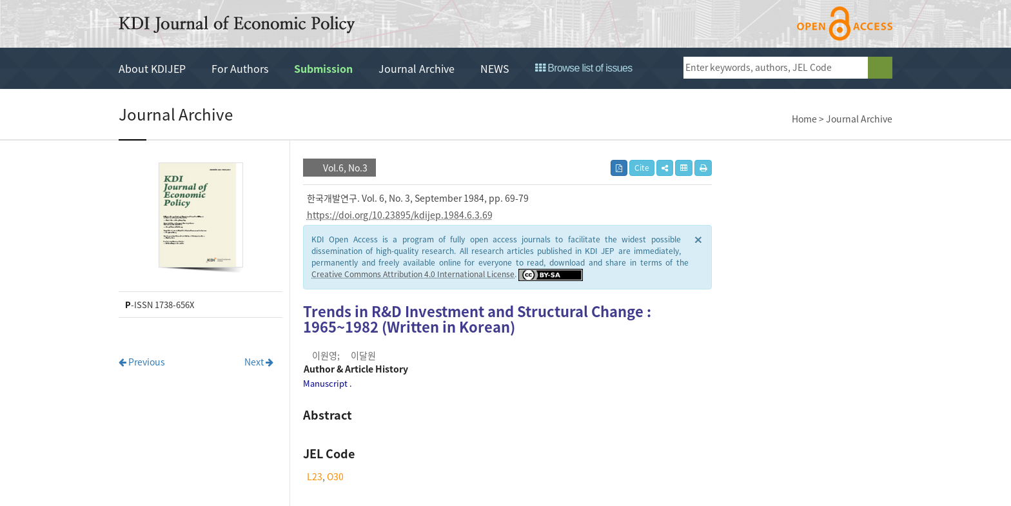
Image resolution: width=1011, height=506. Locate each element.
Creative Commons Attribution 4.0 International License (413, 274)
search (880, 68)
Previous (142, 361)
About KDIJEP (152, 68)
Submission (323, 68)
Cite (641, 167)
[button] (664, 168)
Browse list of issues (584, 68)
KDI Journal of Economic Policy (237, 24)
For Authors (239, 68)
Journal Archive (416, 68)
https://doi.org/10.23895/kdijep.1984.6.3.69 (400, 214)
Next (258, 361)
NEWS (494, 68)
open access (844, 23)
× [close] (698, 239)
